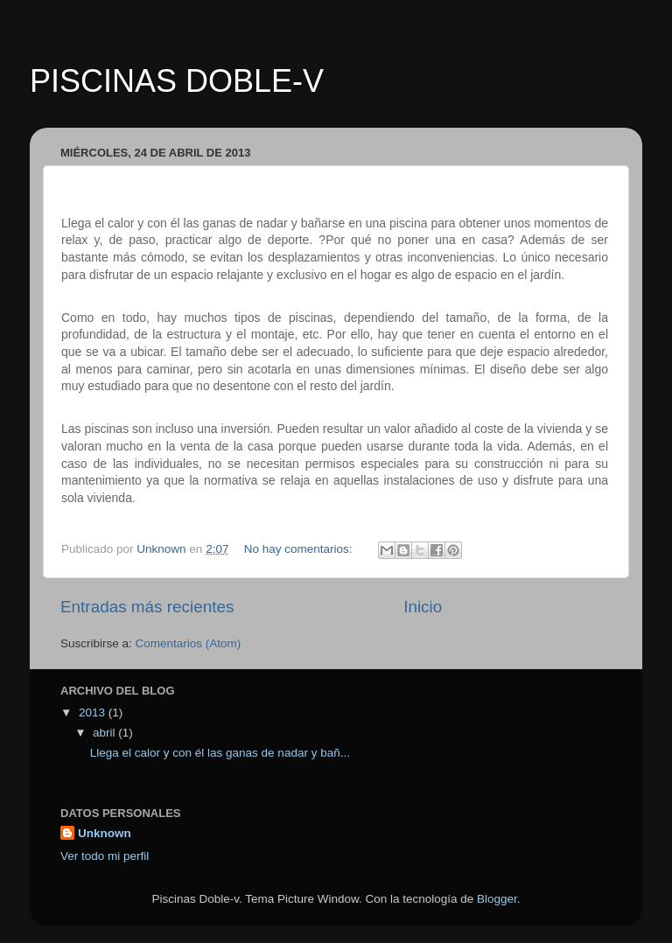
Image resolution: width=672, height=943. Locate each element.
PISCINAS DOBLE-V (177, 81)
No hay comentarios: (300, 548)
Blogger (497, 898)
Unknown (104, 833)
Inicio (422, 606)
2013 (93, 712)
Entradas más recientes (147, 606)
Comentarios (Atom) (189, 643)
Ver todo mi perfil (104, 856)
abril (105, 732)
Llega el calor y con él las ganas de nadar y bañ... (220, 752)
